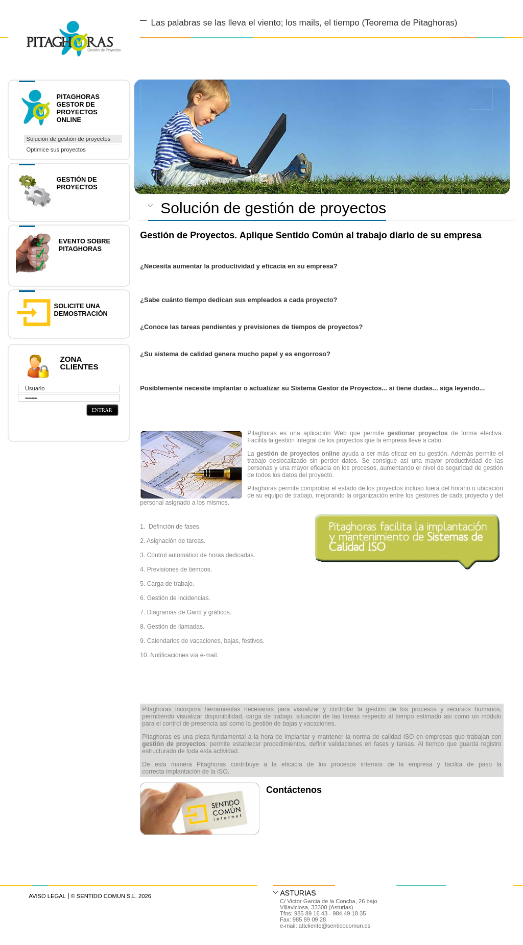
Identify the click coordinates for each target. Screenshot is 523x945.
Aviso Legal (47, 896)
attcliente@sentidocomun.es (335, 926)
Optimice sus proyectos (56, 149)
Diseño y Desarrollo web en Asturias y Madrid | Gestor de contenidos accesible (64, 26)
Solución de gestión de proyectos (69, 139)
